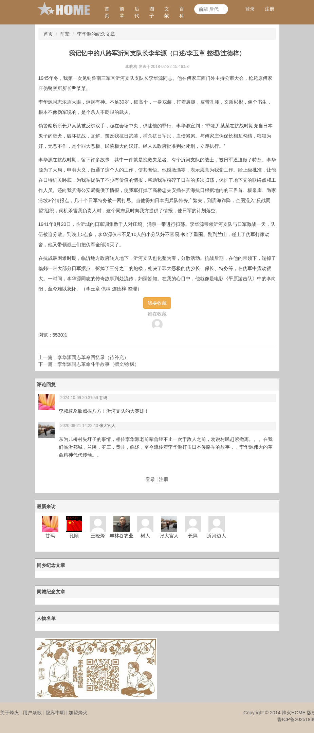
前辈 (121, 12)
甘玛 (103, 397)
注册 (269, 9)
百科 (181, 12)
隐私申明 (55, 712)
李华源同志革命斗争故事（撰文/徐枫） (98, 364)
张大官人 (107, 425)
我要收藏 (157, 303)
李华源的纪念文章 (96, 34)
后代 (136, 12)
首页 (107, 12)
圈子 (151, 12)
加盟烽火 (78, 712)
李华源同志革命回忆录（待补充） (93, 357)
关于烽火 (9, 712)
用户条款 (32, 712)
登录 (250, 9)
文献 (166, 12)
